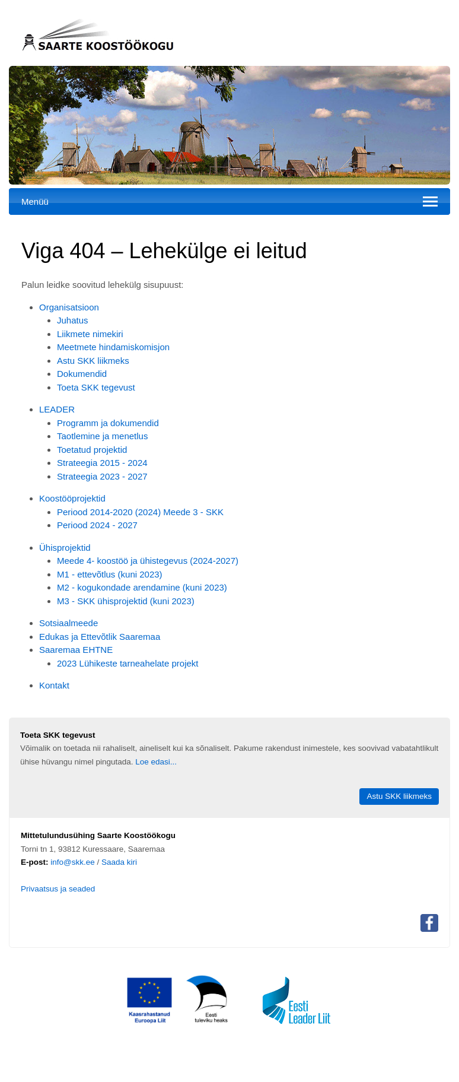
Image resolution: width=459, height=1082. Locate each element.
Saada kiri (119, 862)
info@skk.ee (72, 862)
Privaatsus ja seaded (58, 888)
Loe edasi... (156, 761)
